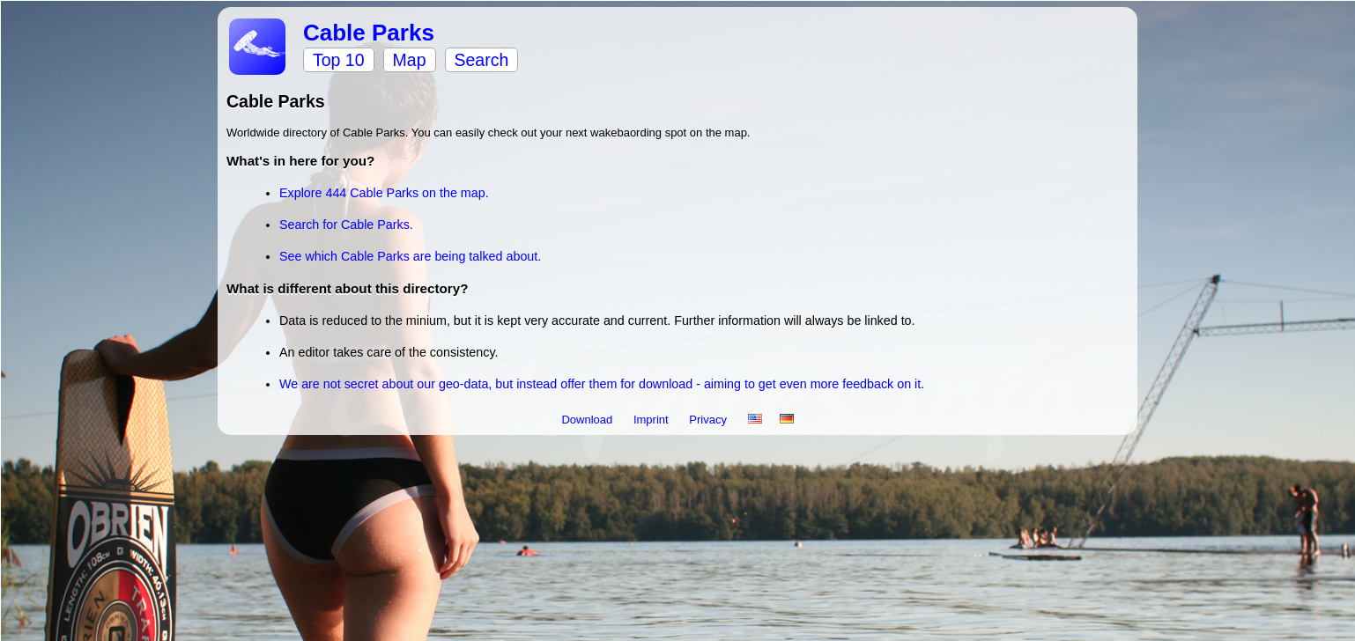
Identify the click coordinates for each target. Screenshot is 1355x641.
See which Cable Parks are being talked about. (410, 256)
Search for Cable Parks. (346, 224)
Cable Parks (368, 32)
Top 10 (339, 60)
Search (482, 60)
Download (588, 419)
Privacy (709, 419)
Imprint (652, 419)
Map (409, 60)
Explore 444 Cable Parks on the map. (384, 193)
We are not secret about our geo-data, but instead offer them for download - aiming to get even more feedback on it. (601, 384)
